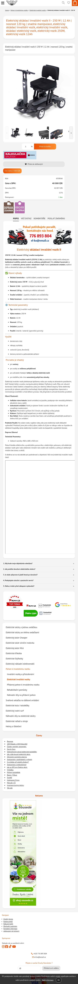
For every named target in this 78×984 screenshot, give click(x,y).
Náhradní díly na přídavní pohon (21, 695)
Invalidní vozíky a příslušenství (20, 674)
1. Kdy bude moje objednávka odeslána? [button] (17, 563)
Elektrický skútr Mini (15, 648)
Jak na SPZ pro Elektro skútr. (17, 767)
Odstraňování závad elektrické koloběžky (22, 752)
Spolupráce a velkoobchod (16, 765)
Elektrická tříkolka (14, 653)
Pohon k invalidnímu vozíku (18, 669)
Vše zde (10, 788)
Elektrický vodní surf (15, 710)
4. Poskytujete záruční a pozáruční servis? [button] (18, 580)
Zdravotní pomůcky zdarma (17, 757)
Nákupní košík (8, 924)
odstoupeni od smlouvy (11, 931)
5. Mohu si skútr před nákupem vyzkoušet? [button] (18, 586)
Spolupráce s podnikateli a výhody (19, 759)
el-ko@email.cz (39, 957)
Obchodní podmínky (10, 926)
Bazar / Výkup (12, 775)
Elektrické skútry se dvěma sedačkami (22, 632)
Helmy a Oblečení (13, 726)
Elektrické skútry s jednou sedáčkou (21, 627)
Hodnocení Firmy (13, 780)
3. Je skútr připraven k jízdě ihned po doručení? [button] (20, 575)
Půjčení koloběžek (13, 772)
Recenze (10, 741)
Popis (16, 218)
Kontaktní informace (10, 929)
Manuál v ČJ (11, 783)
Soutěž (9, 777)
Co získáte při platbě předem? (18, 762)
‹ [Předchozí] (6, 132)
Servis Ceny (11, 749)
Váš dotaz (26, 218)
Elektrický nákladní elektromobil (20, 663)
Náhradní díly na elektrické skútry (20, 716)
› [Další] (71, 132)
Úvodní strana (8, 919)
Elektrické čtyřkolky (14, 658)
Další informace (47, 980)
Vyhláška (10, 770)
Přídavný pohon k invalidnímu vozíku (23, 684)
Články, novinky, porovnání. (17, 746)
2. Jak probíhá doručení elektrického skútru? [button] (19, 569)
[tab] (16, 218)
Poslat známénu (56, 218)
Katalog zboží (8, 922)
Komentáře (39, 218)
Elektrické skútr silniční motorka (20, 643)
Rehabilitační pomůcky (17, 690)
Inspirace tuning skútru (15, 785)
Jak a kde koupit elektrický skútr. (18, 754)
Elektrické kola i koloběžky (17, 705)
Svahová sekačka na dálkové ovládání (22, 700)
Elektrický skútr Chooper (16, 637)
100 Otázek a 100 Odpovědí (17, 744)
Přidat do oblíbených (34, 164)
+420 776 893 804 (39, 954)
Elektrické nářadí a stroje (17, 721)
